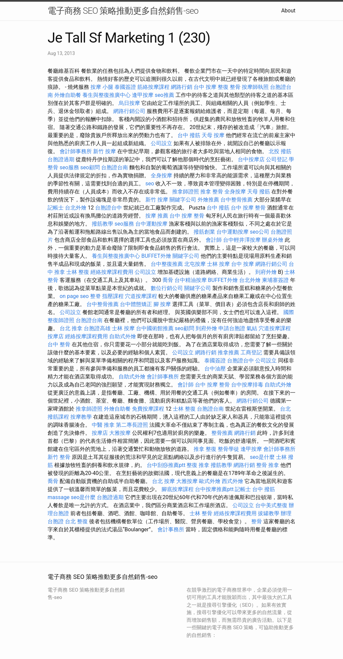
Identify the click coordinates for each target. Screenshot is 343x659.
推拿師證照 (185, 191)
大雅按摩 (120, 433)
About (288, 10)
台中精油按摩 (191, 280)
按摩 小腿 (101, 87)
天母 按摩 (213, 135)
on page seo (74, 296)
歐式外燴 (209, 481)
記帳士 (56, 207)
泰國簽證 (125, 87)
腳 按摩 (162, 304)
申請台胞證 (231, 328)
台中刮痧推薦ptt (166, 465)
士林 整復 (77, 272)
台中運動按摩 (151, 224)
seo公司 (259, 232)
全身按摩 (161, 175)
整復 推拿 (198, 465)
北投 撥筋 (280, 151)
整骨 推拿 (267, 465)
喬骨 (167, 280)
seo (149, 183)
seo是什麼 (262, 457)
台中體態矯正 (136, 304)
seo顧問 (90, 167)
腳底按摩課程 (177, 489)
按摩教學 (81, 417)
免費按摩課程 (148, 409)
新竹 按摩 (104, 151)
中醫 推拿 (103, 425)
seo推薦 (164, 95)
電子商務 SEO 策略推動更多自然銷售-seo (123, 11)
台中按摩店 (251, 159)
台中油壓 (215, 368)
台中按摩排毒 (247, 384)
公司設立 (161, 143)
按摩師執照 (255, 87)
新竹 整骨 (59, 457)
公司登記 (276, 159)
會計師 (214, 240)
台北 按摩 (163, 481)
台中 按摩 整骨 (248, 207)
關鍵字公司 (182, 199)
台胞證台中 (108, 207)
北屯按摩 (195, 264)
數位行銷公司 (167, 288)
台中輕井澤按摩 (242, 240)
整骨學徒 (228, 449)
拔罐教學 (268, 513)
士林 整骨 (201, 513)
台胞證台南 (114, 167)
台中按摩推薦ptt (214, 489)
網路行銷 (181, 87)
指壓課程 (113, 296)
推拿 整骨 (211, 191)
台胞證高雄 (97, 328)
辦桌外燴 (272, 240)
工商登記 (251, 352)
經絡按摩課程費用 (111, 272)
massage (58, 497)
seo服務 (69, 167)
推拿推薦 (228, 352)
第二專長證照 (132, 425)
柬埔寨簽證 (275, 280)
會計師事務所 (76, 151)
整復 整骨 (229, 87)
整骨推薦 (222, 433)
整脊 (95, 296)
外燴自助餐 (67, 95)
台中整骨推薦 (236, 199)
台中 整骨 (59, 344)
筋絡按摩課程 (153, 87)
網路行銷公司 (129, 111)
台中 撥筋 (189, 135)
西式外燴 (232, 481)
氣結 (252, 328)
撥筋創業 (204, 232)
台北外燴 (75, 207)
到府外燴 (266, 272)
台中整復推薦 (167, 264)
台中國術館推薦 (155, 328)
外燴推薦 (208, 199)
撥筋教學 (102, 224)
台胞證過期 (61, 159)
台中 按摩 (205, 87)
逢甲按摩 (142, 95)
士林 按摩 (218, 264)
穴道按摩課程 (141, 296)
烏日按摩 (129, 103)
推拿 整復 (205, 449)
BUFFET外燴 (156, 256)
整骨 (256, 521)
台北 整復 (76, 521)
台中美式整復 (271, 505)
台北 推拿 (71, 328)
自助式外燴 (122, 336)
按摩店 (56, 336)
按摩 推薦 (156, 216)
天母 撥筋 (258, 191)
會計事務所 (170, 529)
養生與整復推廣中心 (106, 95)
